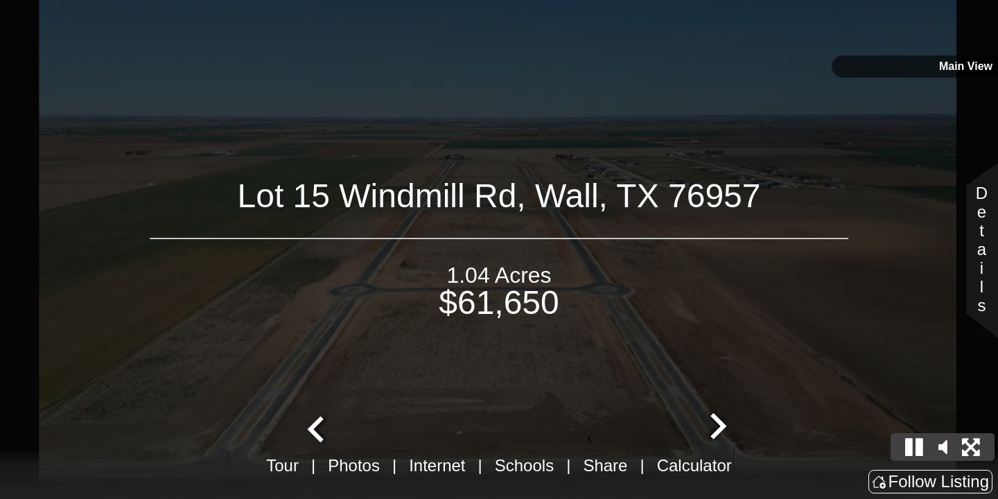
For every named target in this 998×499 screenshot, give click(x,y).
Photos (354, 465)
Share (605, 465)
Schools (524, 465)
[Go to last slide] (317, 428)
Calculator (694, 465)
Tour (282, 465)
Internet (437, 465)
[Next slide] (717, 428)
